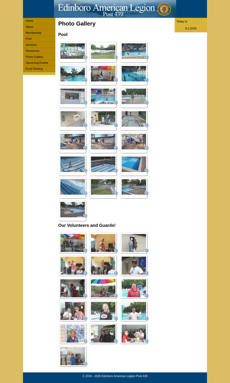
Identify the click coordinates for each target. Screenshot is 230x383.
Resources (32, 50)
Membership (34, 32)
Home (29, 20)
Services (31, 44)
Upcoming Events (37, 62)
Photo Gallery (34, 56)
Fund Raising (34, 68)
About (29, 26)
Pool (28, 38)
